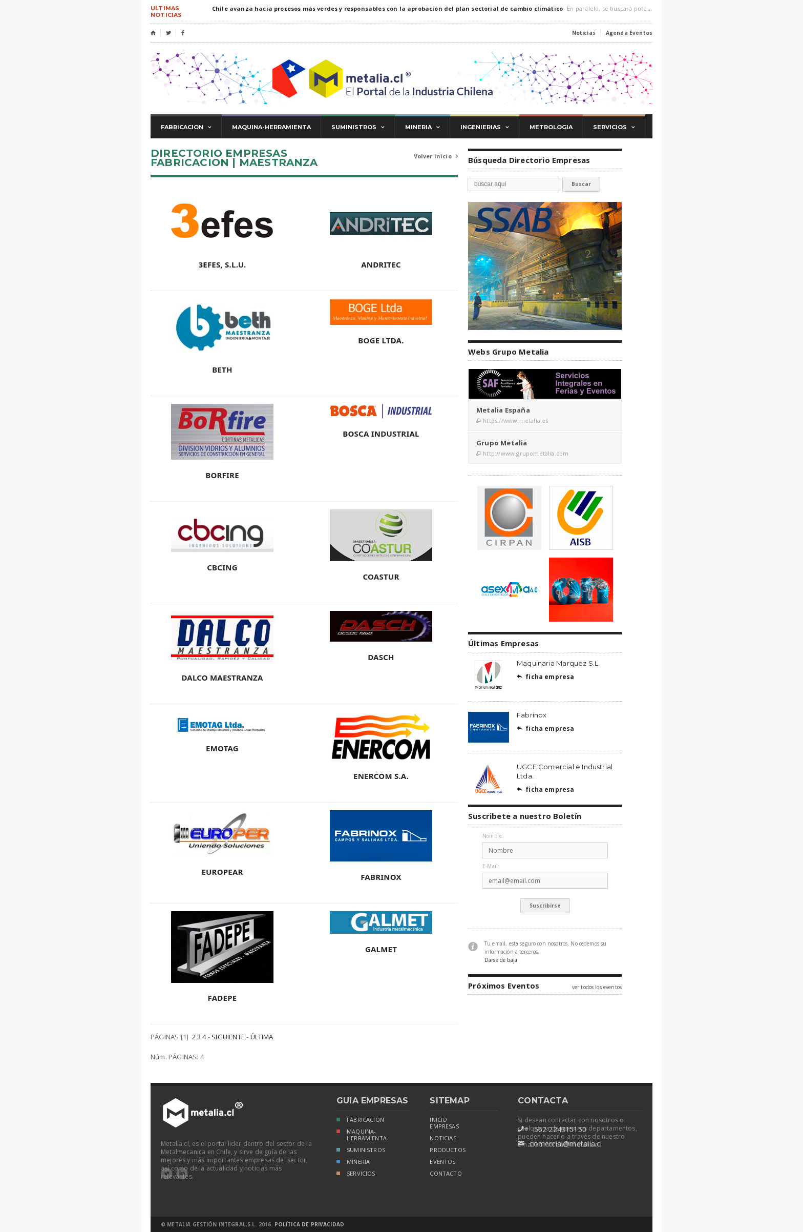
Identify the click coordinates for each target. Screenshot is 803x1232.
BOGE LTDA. (381, 340)
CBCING (222, 567)
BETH (222, 369)
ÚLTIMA (261, 1036)
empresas (444, 1126)
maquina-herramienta (271, 127)
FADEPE (222, 998)
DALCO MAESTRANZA (222, 677)
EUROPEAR (222, 872)
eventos (442, 1161)
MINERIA (353, 1162)
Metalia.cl (401, 78)
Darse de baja (500, 959)
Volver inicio (436, 156)
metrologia (551, 127)
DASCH (381, 657)
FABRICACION (360, 1120)
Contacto (445, 1173)
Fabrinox (532, 715)
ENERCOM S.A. (381, 776)
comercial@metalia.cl (560, 1144)
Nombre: (492, 836)
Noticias (584, 32)
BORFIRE (222, 475)
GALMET (381, 949)
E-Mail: (490, 866)
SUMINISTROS (360, 1150)
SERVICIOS (355, 1174)
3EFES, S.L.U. (222, 264)
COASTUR (381, 576)
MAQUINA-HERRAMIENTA (361, 1135)
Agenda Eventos (629, 32)
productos (448, 1150)
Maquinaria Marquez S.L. (558, 663)
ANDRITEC (381, 264)
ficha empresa (546, 677)
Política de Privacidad (309, 1224)
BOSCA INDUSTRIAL (381, 433)
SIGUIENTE (228, 1036)
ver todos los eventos (597, 987)
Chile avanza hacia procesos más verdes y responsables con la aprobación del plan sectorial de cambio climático (387, 8)
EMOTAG (222, 748)
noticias (443, 1138)
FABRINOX (381, 877)
